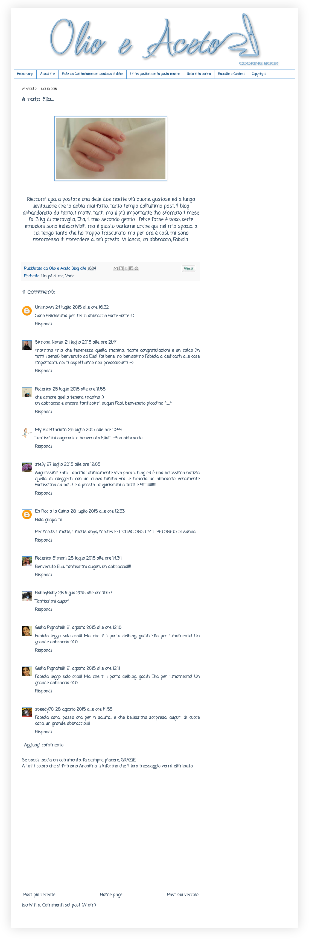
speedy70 (44, 709)
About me (47, 74)
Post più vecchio (182, 895)
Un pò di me (52, 276)
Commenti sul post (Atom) (69, 905)
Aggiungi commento (43, 745)
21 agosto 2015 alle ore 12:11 (93, 668)
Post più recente (39, 895)
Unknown (44, 307)
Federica (43, 389)
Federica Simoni (50, 558)
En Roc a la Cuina (52, 511)
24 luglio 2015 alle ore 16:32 (82, 307)
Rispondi (43, 324)
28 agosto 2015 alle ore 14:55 (83, 709)
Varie (69, 276)
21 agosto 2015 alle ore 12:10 (94, 628)
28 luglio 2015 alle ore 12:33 (97, 511)
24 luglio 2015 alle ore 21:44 (91, 342)
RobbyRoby (46, 593)
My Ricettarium (50, 430)
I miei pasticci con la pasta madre (155, 74)
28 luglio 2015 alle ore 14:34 (94, 558)
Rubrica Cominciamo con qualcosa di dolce (92, 74)
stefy (40, 464)
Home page (25, 74)
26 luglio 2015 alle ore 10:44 (94, 430)
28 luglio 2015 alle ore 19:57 (85, 593)
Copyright (259, 74)
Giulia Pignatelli (50, 628)
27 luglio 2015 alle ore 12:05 (73, 464)
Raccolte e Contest (231, 74)
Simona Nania (49, 342)
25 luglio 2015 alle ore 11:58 (79, 389)
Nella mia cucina (199, 74)
